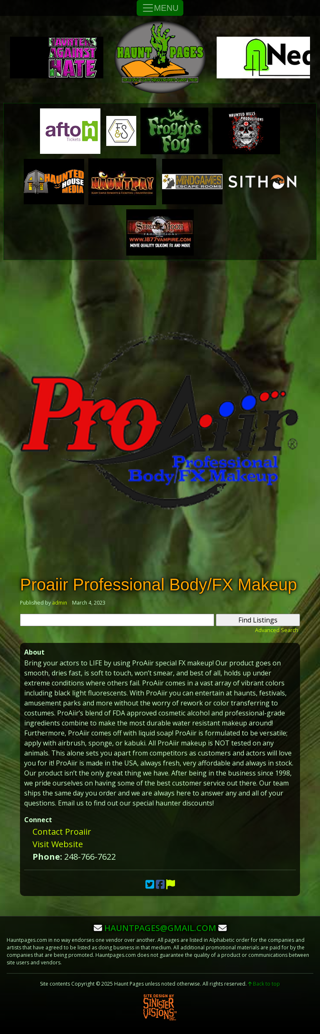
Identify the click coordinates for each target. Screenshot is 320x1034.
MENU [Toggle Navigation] (160, 8)
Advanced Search (276, 630)
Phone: (47, 856)
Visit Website (57, 844)
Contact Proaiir (61, 831)
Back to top (264, 983)
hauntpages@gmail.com (160, 928)
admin (59, 602)
